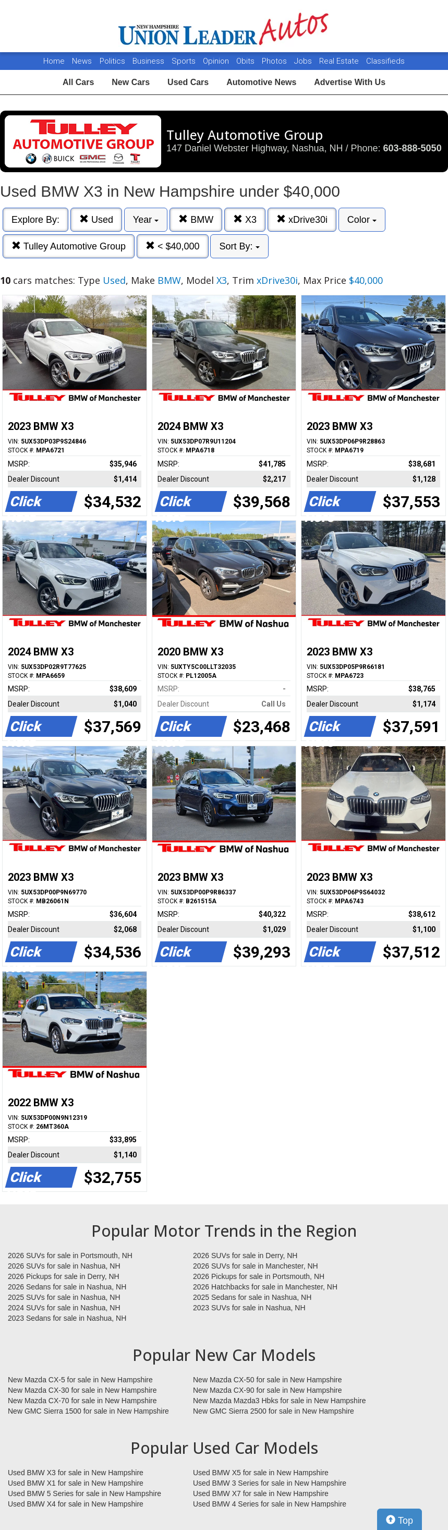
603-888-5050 (412, 148)
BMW (195, 219)
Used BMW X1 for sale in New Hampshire (75, 1483)
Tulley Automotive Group (68, 246)
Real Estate (340, 61)
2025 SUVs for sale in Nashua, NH (64, 1297)
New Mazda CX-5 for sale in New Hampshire (80, 1380)
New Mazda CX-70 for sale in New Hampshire (82, 1400)
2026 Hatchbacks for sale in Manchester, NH (265, 1287)
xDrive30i (302, 219)
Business (149, 61)
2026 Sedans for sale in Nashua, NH (67, 1287)
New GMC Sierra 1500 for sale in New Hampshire (88, 1411)
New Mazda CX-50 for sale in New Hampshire (267, 1380)
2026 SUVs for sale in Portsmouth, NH (70, 1255)
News (82, 61)
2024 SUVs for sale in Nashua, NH (64, 1308)
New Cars (131, 82)
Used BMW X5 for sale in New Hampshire (261, 1472)
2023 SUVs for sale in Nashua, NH (249, 1308)
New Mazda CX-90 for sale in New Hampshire (267, 1390)
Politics (112, 61)
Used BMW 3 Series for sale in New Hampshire (269, 1483)
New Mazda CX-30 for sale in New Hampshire (82, 1390)
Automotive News (261, 82)
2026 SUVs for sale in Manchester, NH (255, 1266)
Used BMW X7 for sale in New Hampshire (261, 1493)
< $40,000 (173, 246)
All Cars (78, 82)
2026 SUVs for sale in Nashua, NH (64, 1266)
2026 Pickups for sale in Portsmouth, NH (258, 1276)
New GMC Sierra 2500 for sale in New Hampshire (273, 1411)
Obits (246, 61)
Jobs (304, 61)
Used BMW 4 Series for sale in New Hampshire (269, 1504)
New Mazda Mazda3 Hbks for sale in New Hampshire (279, 1400)
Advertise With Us (349, 82)
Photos (275, 61)
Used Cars (188, 82)
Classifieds (385, 61)
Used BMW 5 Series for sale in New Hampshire (84, 1493)
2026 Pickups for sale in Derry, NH (63, 1276)
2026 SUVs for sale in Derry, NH (245, 1255)
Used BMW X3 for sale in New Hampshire (75, 1472)
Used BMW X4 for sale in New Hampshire (75, 1504)
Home (54, 61)
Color (362, 219)
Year (146, 219)
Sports (185, 61)
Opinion (217, 61)
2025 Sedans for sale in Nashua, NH (252, 1297)
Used (96, 219)
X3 (245, 219)
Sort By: (239, 246)
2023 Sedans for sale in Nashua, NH (67, 1318)
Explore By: (35, 219)
